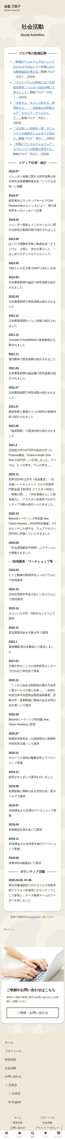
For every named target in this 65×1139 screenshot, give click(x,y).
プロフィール (13, 1051)
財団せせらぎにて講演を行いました (31, 777)
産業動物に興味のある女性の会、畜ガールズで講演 (32, 794)
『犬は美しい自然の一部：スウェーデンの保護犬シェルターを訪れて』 (34, 133)
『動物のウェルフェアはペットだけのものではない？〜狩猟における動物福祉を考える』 (34, 66)
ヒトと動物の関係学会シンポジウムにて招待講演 (32, 577)
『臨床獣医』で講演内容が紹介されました (32, 433)
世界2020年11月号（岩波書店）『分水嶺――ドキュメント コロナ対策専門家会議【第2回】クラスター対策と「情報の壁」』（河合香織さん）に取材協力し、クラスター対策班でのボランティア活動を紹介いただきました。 (32, 492)
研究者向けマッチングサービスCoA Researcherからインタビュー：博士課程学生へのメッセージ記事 (32, 205)
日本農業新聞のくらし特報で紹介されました (32, 323)
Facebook (33, 917)
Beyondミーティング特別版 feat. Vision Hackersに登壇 (29, 722)
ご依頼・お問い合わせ (32, 1012)
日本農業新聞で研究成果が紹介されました (32, 304)
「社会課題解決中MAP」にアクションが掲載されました (32, 550)
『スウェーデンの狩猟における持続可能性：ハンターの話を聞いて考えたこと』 (34, 87)
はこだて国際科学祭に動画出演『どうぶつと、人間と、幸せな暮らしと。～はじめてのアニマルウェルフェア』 (32, 248)
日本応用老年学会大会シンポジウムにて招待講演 (32, 597)
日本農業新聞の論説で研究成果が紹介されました (32, 285)
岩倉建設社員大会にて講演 (25, 829)
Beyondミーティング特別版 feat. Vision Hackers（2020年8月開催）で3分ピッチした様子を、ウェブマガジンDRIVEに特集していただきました (32, 526)
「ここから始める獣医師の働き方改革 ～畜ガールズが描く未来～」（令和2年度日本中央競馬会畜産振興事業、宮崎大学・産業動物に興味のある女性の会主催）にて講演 (32, 695)
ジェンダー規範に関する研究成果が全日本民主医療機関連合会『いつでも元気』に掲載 (32, 181)
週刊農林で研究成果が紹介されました (32, 359)
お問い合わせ (13, 1076)
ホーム (9, 1042)
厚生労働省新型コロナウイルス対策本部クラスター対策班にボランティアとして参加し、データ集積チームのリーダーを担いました (32, 893)
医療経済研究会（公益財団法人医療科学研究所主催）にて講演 (32, 741)
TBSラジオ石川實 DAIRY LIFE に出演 (32, 268)
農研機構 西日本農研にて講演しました (31, 649)
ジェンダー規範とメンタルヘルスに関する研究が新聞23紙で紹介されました (32, 227)
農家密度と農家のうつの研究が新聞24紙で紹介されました (32, 414)
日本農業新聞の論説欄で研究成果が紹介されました (32, 376)
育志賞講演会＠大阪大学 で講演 (28, 632)
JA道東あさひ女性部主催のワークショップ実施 (32, 846)
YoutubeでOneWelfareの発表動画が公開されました (32, 342)
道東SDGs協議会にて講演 (25, 862)
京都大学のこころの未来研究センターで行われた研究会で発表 (32, 668)
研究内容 (10, 1059)
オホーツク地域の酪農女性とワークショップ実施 (32, 760)
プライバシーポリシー (47, 1127)
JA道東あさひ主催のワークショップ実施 (32, 813)
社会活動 (10, 1068)
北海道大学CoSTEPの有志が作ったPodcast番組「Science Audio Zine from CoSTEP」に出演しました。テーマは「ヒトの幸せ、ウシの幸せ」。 (32, 458)
